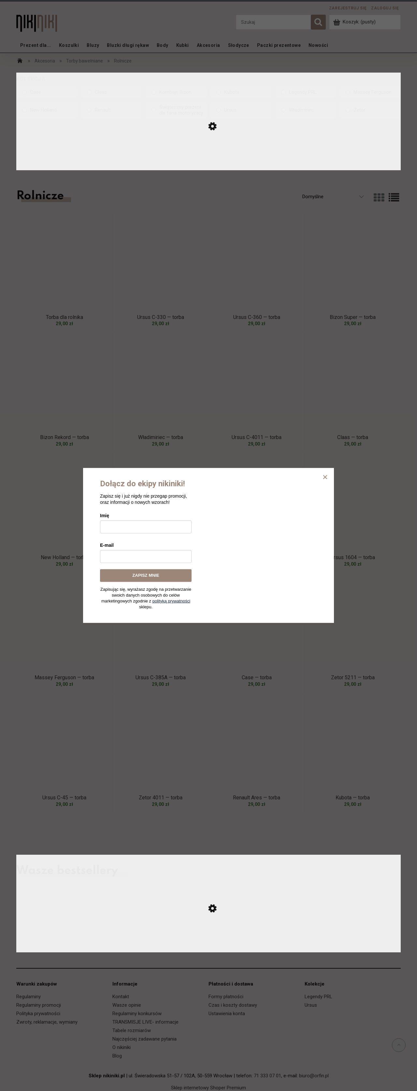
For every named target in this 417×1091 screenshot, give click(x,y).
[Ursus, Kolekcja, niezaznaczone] (240, 110)
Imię (104, 515)
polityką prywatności (171, 601)
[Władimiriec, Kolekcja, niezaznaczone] (305, 110)
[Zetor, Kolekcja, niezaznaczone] (370, 110)
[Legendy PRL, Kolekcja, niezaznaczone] (305, 92)
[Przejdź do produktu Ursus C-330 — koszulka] (208, 945)
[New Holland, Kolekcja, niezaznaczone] (46, 110)
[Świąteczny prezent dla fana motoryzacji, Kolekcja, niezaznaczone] (176, 110)
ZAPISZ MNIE (145, 575)
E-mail (107, 545)
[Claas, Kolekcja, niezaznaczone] (111, 92)
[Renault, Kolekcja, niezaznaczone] (111, 110)
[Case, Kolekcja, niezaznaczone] (46, 92)
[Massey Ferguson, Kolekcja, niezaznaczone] (370, 92)
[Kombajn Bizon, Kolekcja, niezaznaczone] (176, 92)
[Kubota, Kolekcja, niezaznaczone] (240, 92)
